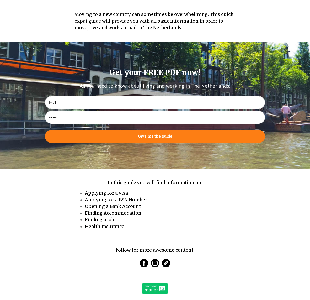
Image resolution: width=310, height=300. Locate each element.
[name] (155, 117)
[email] (155, 102)
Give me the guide (155, 136)
